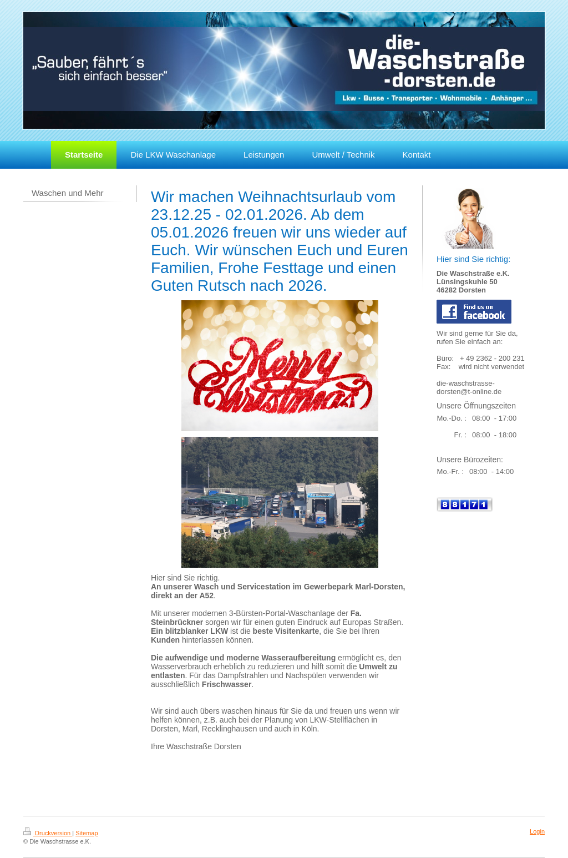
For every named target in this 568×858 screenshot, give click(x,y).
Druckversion (47, 833)
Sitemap (86, 833)
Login (537, 831)
